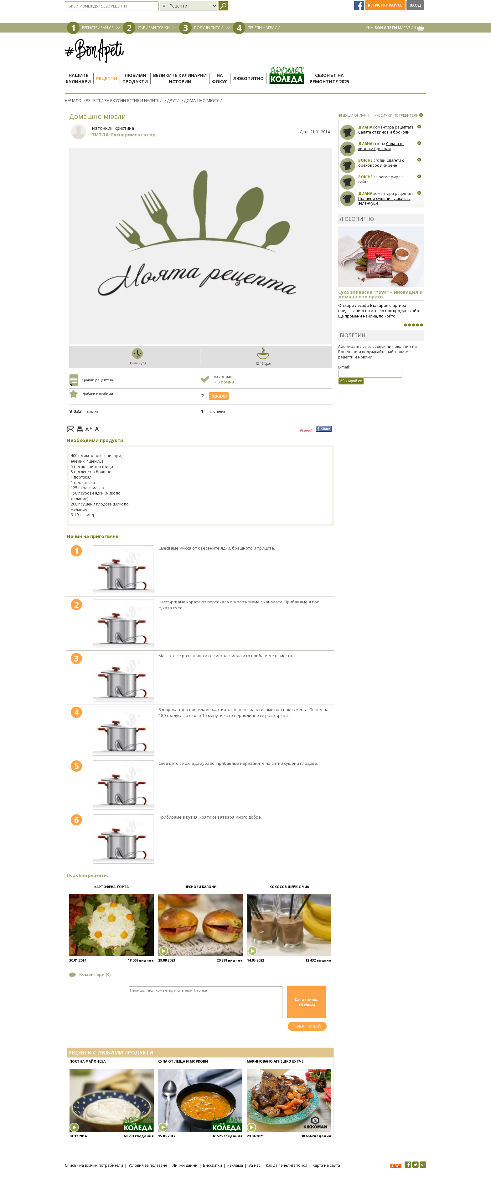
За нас (254, 1165)
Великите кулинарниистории (180, 78)
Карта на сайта (326, 1165)
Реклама (235, 1165)
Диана (365, 127)
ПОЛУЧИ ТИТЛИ (208, 27)
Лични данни (185, 1165)
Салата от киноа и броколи (384, 132)
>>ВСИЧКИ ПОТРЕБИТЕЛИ (396, 115)
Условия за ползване (147, 1165)
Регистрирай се (385, 5)
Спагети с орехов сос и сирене (381, 163)
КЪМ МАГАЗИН (394, 27)
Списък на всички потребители (94, 1165)
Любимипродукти (135, 78)
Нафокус (220, 78)
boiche (365, 160)
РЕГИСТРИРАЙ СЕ (97, 27)
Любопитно (248, 78)
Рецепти (106, 78)
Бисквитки (212, 1165)
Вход (415, 5)
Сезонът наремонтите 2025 (329, 78)
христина (124, 128)
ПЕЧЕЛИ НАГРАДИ (264, 27)
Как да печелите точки (286, 1165)
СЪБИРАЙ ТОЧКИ (154, 27)
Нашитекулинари (78, 78)
